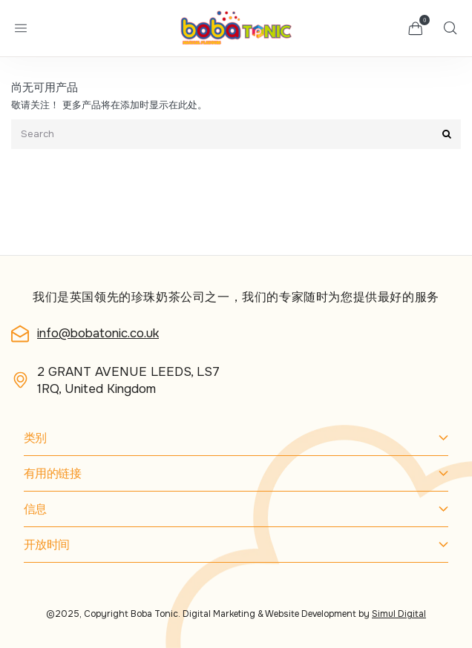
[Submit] (447, 134)
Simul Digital (399, 614)
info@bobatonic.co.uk (98, 333)
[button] (415, 28)
